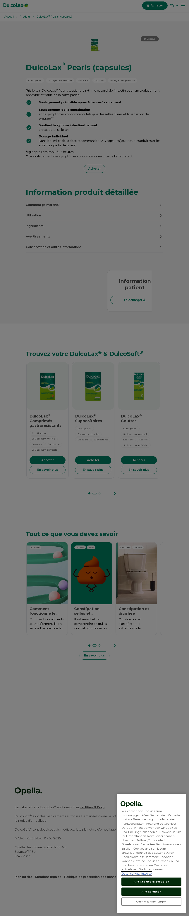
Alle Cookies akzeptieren (151, 881)
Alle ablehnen (151, 891)
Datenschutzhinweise (136, 873)
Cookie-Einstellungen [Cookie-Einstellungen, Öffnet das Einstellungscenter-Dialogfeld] (151, 901)
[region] (151, 853)
